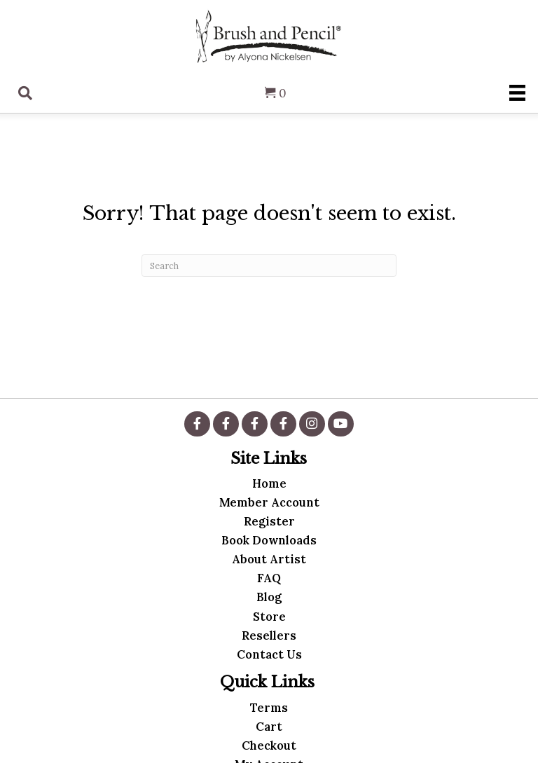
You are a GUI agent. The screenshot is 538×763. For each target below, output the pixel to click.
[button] (196, 424)
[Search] (269, 265)
